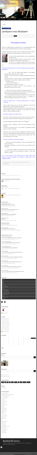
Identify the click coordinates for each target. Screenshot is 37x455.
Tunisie (2, 382)
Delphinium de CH (4, 411)
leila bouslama (3, 237)
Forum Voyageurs (3, 425)
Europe (3, 288)
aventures (28, 382)
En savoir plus (12, 454)
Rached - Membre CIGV (4, 393)
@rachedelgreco (3, 387)
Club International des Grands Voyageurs (7, 394)
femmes (15, 382)
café (19, 162)
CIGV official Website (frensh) (5, 395)
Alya (2, 266)
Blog (3, 282)
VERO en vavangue (4, 414)
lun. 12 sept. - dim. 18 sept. (5, 318)
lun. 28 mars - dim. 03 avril (5, 322)
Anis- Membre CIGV (4, 402)
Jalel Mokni (3, 271)
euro (15, 162)
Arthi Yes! (2, 413)
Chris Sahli (3, 242)
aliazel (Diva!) (3, 423)
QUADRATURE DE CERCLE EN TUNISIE (8, 214)
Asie (3, 280)
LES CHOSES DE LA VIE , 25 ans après (8, 204)
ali (1, 247)
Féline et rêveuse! (4, 418)
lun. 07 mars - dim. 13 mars (5, 326)
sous (13, 162)
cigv (5, 382)
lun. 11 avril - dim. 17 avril (5, 321)
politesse (25, 162)
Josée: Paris (3, 407)
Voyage (3, 298)
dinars (17, 162)
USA (7, 382)
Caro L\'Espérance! (4, 430)
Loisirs (3, 295)
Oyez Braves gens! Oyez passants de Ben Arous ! (9, 209)
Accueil (3, 19)
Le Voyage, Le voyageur (6, 292)
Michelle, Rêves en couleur (5, 426)
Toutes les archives (6, 331)
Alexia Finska (3, 412)
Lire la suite (20, 175)
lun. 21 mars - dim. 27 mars (5, 323)
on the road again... (4, 416)
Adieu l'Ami (3, 219)
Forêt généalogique (5, 289)
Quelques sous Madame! (15, 31)
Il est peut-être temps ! (5, 223)
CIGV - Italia (2, 399)
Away (2, 261)
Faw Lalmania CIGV (4, 400)
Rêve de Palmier (3, 427)
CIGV (3, 283)
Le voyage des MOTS (5, 291)
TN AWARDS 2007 (4, 432)
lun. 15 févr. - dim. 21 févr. (5, 328)
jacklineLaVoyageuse (4, 421)
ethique (28, 162)
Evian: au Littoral (3, 422)
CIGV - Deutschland (4, 398)
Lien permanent (6, 162)
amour (21, 382)
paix (9, 382)
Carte (2, 347)
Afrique (3, 279)
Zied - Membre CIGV (4, 404)
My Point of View (4, 297)
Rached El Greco (11, 441)
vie (18, 382)
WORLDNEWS (3, 431)
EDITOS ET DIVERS (5, 286)
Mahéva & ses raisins (4, 428)
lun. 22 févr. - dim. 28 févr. (5, 327)
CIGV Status (4, 285)
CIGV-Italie (2, 403)
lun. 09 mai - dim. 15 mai (4, 319)
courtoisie (22, 162)
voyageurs (24, 382)
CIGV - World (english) (4, 397)
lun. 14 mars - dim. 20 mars (5, 324)
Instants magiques (4, 408)
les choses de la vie (5, 294)
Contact (20, 19)
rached (2, 252)
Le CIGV (14, 19)
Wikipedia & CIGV (3, 409)
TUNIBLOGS (3, 417)
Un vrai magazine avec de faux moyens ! (8, 228)
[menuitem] (4, 19)
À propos (9, 19)
